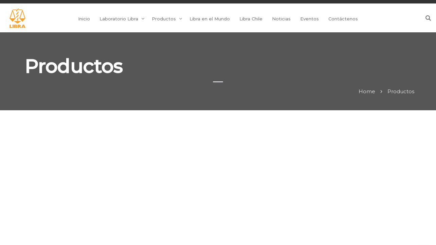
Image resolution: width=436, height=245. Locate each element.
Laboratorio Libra (118, 18)
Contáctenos (343, 18)
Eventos (309, 18)
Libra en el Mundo (209, 18)
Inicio (84, 18)
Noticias (281, 18)
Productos (164, 18)
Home (367, 91)
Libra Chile (250, 18)
